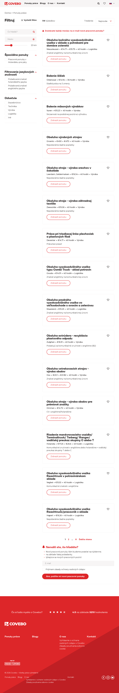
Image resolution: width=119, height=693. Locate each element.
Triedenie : (89, 21)
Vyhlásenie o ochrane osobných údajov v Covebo (72, 641)
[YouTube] (112, 677)
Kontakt (71, 677)
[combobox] (105, 21)
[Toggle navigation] (111, 3)
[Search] (34, 32)
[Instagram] (108, 677)
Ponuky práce (10, 677)
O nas (26, 677)
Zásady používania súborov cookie (72, 647)
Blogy (20, 677)
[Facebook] (104, 677)
